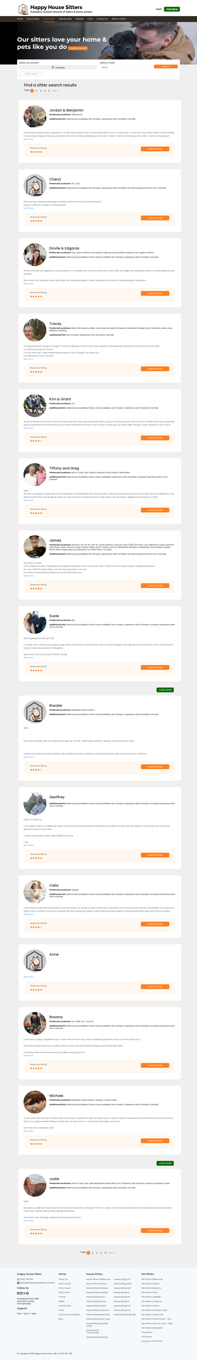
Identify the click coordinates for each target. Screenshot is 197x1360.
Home (20, 18)
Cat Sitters (146, 1336)
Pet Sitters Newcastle (152, 1328)
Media (61, 1301)
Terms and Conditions (69, 1314)
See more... (28, 139)
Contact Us (102, 18)
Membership (65, 18)
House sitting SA (121, 1292)
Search (165, 66)
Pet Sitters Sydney (150, 1283)
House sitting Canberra (97, 1310)
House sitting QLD (122, 1288)
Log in (159, 9)
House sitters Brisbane (97, 1288)
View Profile (155, 149)
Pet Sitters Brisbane (151, 1288)
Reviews (80, 18)
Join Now (172, 9)
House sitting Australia (125, 1314)
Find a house (65, 1288)
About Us (63, 1279)
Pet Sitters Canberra (151, 1301)
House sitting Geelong (97, 1337)
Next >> (56, 90)
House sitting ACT (122, 1310)
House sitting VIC (122, 1279)
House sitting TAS (122, 1306)
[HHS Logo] (71, 9)
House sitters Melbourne (98, 1279)
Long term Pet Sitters (151, 1341)
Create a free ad (78, 48)
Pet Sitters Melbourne (152, 1279)
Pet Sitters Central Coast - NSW (157, 1323)
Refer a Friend (119, 18)
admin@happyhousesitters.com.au (36, 1282)
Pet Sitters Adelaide (151, 1297)
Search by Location (29, 63)
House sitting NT (122, 1301)
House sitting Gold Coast (98, 1319)
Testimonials (65, 1306)
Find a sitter (64, 1292)
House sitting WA (122, 1297)
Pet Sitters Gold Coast (152, 1314)
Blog (61, 1319)
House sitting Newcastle (98, 1314)
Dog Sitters (146, 1332)
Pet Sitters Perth (149, 1292)
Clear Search (31, 73)
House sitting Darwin (96, 1301)
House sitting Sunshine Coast (97, 1324)
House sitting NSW (122, 1283)
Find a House (33, 18)
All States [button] (60, 67)
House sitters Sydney (96, 1283)
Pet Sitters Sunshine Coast (154, 1310)
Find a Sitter (49, 18)
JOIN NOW (165, 690)
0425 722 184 (25, 1279)
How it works (65, 1283)
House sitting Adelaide (97, 1292)
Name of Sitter (107, 63)
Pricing (62, 1297)
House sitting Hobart (96, 1306)
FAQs (90, 18)
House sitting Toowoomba (92, 1331)
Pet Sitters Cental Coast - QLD (156, 1319)
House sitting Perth (95, 1297)
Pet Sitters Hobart (150, 1306)
